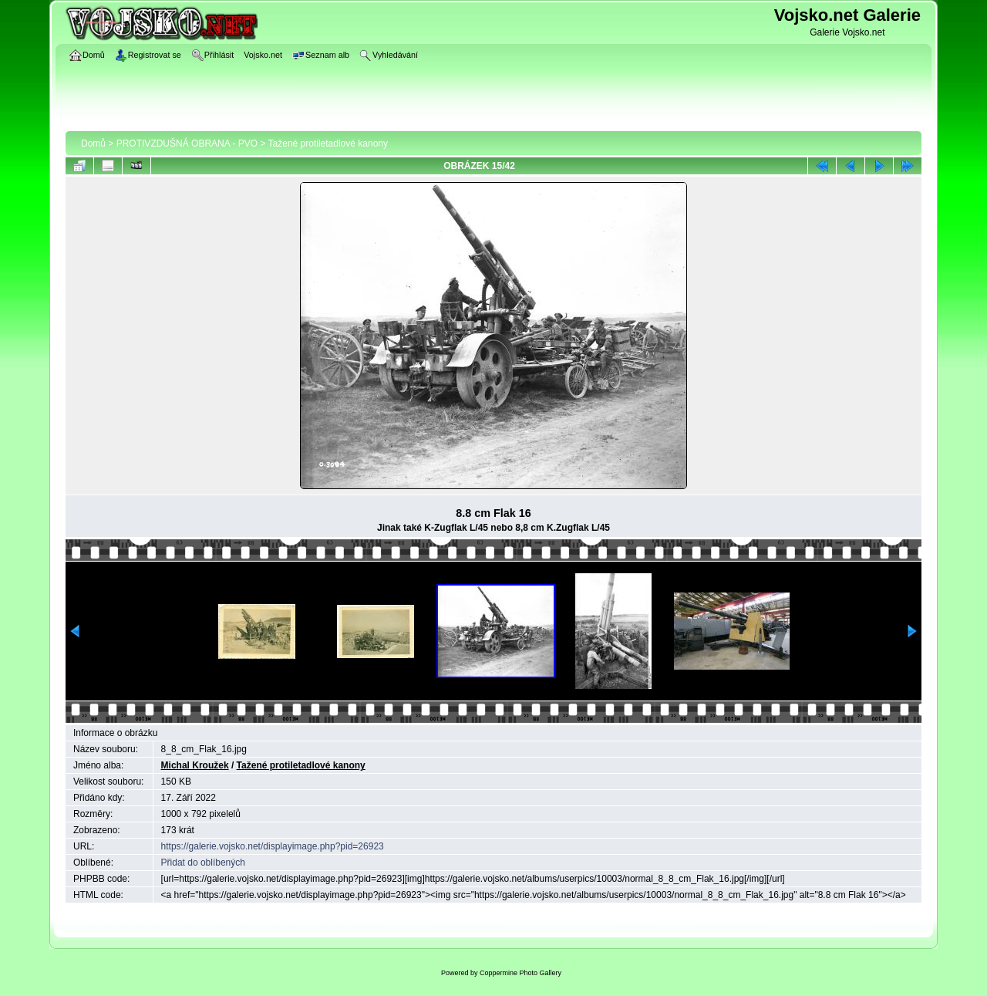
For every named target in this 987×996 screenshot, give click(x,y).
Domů (93, 143)
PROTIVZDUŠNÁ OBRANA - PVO (187, 143)
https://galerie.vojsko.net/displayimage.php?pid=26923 (272, 846)
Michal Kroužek (195, 765)
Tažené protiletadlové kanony (328, 143)
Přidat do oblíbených (203, 862)
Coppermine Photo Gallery (520, 973)
